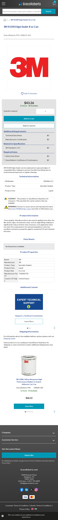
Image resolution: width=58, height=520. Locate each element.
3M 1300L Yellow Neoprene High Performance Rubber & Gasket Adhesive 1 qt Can (29, 381)
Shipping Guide (9, 338)
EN (34, 509)
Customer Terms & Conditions (17, 505)
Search (48, 11)
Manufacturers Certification (15, 139)
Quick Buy (29, 406)
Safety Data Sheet (12, 156)
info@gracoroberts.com (29, 483)
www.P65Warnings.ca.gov (21, 209)
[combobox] (34, 509)
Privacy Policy (6, 463)
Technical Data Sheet (13, 135)
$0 (48, 135)
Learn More (29, 321)
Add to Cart (29, 118)
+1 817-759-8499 (33, 481)
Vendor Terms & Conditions (40, 505)
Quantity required (10, 111)
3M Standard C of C (12, 148)
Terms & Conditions (35, 461)
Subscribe (29, 455)
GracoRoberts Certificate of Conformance (21, 160)
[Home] (5, 20)
